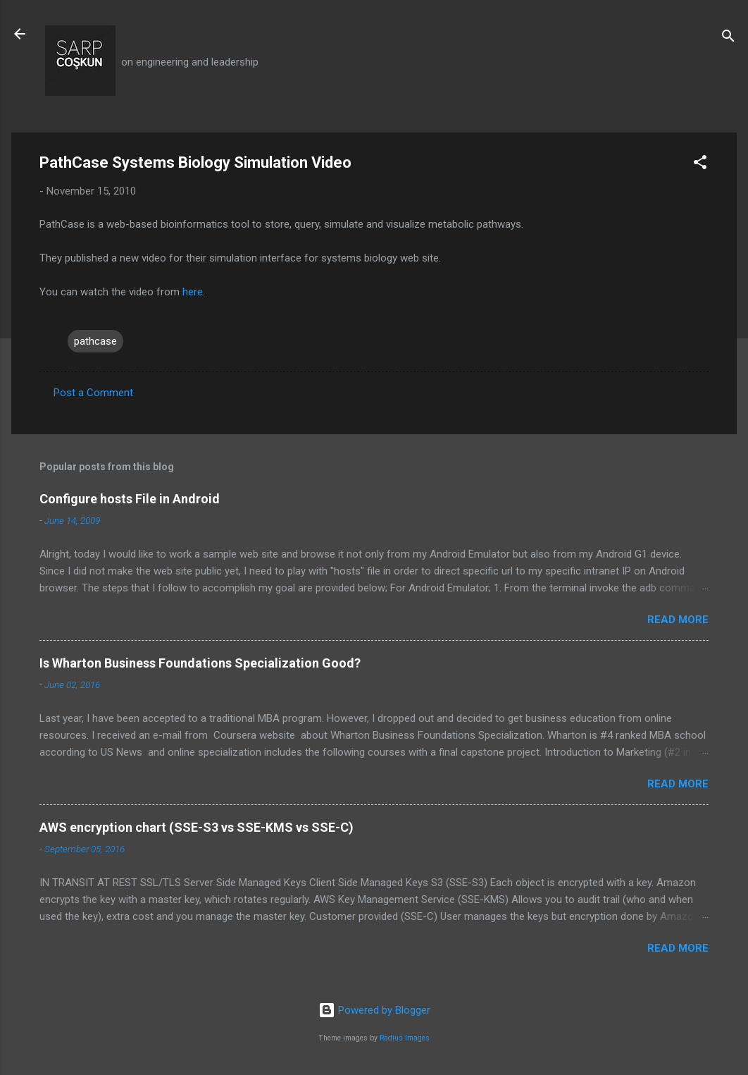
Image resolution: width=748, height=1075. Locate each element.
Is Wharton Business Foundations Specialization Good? (200, 663)
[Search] (728, 38)
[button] (700, 165)
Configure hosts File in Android (129, 498)
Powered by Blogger (374, 1010)
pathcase (95, 341)
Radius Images (405, 1038)
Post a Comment (93, 392)
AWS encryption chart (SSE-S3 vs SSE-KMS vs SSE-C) (196, 827)
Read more (678, 619)
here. (193, 291)
